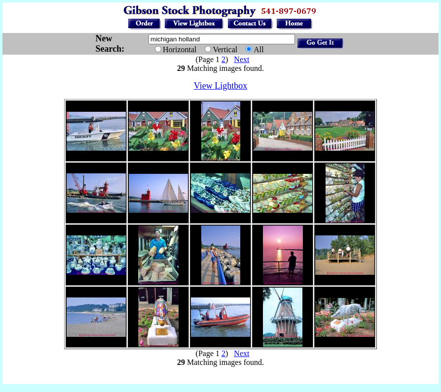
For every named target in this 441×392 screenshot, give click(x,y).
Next (241, 59)
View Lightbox (220, 86)
